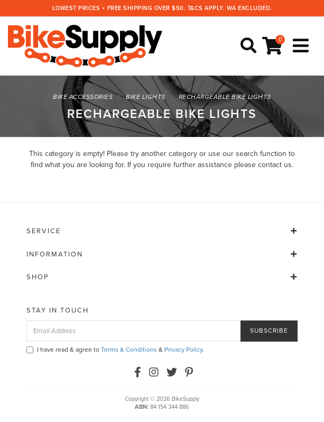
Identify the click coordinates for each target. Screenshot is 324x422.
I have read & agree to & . (115, 349)
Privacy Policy (183, 349)
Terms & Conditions (129, 349)
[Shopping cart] (273, 46)
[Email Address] (133, 330)
